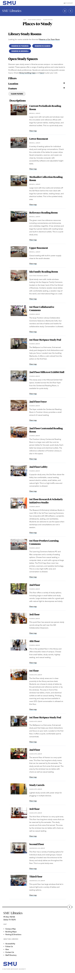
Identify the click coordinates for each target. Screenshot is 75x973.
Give (7, 949)
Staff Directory (11, 955)
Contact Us (9, 952)
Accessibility (10, 944)
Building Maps (11, 932)
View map (33, 131)
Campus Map (10, 929)
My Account (68, 3)
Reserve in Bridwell (20, 51)
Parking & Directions (13, 934)
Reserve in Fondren (20, 46)
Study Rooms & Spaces (34, 19)
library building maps (27, 73)
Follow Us (9, 946)
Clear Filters (17, 94)
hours (41, 73)
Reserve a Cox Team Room (49, 39)
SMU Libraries (11, 11)
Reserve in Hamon (42, 46)
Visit (24, 19)
